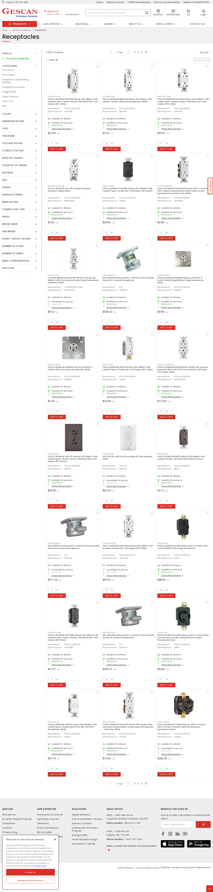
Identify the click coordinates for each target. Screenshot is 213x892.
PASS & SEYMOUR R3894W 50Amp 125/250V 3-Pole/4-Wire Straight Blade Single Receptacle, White (180, 280)
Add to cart (57, 149)
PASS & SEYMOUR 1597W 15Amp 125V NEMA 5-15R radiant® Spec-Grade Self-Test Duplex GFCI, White (128, 368)
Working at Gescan (115, 2)
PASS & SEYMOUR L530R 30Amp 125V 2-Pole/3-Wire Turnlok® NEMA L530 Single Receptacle (182, 547)
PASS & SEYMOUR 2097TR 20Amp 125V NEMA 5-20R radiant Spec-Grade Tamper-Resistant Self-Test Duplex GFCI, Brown (72, 459)
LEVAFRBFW (108, 454)
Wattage (8, 268)
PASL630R (162, 632)
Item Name (8, 135)
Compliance (8, 823)
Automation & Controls (50, 814)
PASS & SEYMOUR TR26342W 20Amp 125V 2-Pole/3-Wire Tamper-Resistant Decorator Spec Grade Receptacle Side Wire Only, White (182, 191)
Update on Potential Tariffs (196, 2)
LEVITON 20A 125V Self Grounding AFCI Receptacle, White (128, 457)
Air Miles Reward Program (17, 819)
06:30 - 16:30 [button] (53, 14)
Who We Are (9, 814)
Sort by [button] (204, 52)
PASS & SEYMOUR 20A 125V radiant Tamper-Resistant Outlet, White (69, 189)
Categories (9, 65)
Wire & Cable (44, 832)
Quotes (99, 2)
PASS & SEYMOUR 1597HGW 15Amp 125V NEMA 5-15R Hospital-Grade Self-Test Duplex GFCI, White (128, 547)
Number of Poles (13, 246)
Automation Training (83, 843)
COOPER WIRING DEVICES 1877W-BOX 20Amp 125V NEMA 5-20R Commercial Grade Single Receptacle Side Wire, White (73, 280)
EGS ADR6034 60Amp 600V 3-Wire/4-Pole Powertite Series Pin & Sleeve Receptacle (128, 279)
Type (5, 128)
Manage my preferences (30, 880)
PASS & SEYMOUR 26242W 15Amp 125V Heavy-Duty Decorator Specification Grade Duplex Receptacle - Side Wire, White (128, 727)
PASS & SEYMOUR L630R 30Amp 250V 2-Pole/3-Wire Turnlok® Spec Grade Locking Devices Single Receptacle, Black (183, 637)
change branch (72, 14)
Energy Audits (80, 835)
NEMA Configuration (15, 260)
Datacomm (43, 823)
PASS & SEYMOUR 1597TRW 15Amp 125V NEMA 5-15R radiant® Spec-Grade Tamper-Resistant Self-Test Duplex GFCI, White (73, 101)
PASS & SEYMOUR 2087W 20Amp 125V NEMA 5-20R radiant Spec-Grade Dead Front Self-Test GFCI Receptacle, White (72, 727)
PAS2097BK (108, 186)
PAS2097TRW (164, 96)
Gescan (7, 809)
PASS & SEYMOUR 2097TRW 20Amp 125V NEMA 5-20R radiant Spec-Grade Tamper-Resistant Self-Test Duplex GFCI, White (183, 101)
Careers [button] (108, 23)
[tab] (19, 53)
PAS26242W (109, 722)
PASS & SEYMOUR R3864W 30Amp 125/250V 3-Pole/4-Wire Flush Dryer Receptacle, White (70, 368)
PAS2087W (53, 722)
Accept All (30, 872)
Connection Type (13, 209)
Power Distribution (48, 827)
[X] (55, 839)
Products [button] (20, 23)
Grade (6, 187)
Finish (5, 216)
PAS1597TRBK (54, 632)
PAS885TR (162, 454)
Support (10, 2)
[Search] (118, 12)
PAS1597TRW (54, 96)
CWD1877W (53, 275)
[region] (30, 862)
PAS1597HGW (109, 543)
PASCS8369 (163, 722)
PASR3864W (54, 364)
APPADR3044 (54, 543)
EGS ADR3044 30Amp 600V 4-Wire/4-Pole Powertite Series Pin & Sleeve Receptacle (74, 547)
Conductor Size (13, 150)
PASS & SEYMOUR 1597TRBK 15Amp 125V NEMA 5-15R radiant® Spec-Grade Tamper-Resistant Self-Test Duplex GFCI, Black (73, 637)
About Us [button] (134, 23)
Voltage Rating (12, 143)
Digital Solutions (81, 814)
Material (7, 172)
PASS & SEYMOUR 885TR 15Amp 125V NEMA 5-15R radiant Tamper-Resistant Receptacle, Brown (181, 457)
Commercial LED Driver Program (85, 829)
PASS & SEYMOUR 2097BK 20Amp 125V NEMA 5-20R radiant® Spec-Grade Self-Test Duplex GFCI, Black (127, 189)
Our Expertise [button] (51, 23)
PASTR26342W (164, 186)
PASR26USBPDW (165, 364)
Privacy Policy (10, 832)
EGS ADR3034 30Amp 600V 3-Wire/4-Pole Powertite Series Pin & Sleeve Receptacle (128, 636)
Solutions (79, 809)
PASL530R (162, 543)
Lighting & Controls (48, 819)
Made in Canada (12, 157)
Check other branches (61, 128)
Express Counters (82, 823)
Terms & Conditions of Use (147, 867)
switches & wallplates (21, 30)
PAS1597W (108, 364)
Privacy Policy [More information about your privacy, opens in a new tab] (40, 865)
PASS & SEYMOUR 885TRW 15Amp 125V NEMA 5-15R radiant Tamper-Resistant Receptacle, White (127, 100)
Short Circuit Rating (16, 238)
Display (7, 53)
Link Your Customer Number (167, 2)
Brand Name (10, 224)
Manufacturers (12, 194)
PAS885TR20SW (56, 186)
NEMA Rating (10, 202)
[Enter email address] (178, 824)
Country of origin (14, 165)
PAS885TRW (109, 96)
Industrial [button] (82, 23)
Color (6, 113)
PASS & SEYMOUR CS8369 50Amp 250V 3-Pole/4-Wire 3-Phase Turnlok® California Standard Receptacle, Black (181, 727)
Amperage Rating (13, 121)
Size (4, 180)
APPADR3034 (109, 632)
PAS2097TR (53, 454)
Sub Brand (9, 231)
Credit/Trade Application (139, 2)
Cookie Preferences (126, 867)
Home (5, 30)
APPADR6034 (109, 275)
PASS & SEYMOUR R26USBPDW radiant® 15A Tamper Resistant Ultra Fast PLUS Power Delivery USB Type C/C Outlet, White (182, 369)
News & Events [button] (165, 23)
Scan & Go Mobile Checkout (87, 819)
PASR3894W (163, 275)
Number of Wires (13, 253)
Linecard (7, 827)
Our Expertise (46, 809)
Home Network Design (85, 839)
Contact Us (197, 23)
